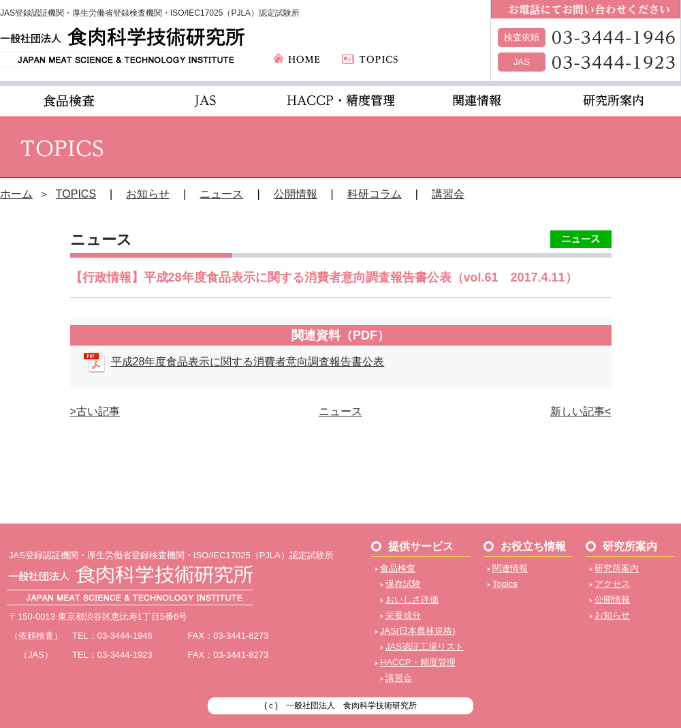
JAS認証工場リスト (424, 646)
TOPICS (76, 194)
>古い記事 (95, 411)
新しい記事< (580, 411)
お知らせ (148, 194)
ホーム (16, 194)
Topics (505, 584)
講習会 (448, 194)
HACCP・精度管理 (418, 662)
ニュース (221, 194)
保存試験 (403, 584)
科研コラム (374, 194)
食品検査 (397, 568)
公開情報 (295, 194)
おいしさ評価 (412, 599)
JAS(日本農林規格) (418, 631)
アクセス (612, 584)
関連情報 (510, 568)
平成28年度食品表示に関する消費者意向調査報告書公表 (248, 361)
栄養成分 (403, 615)
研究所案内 (617, 568)
